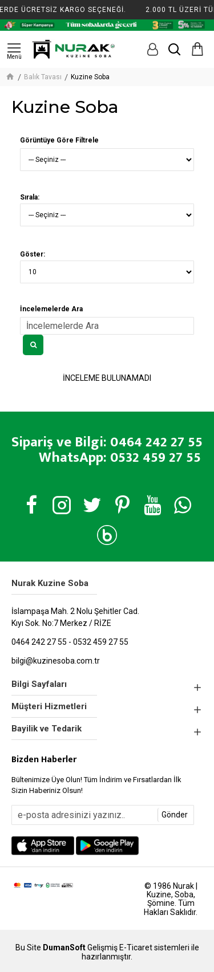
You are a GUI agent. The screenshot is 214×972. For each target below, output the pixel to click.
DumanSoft (64, 947)
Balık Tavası (43, 77)
